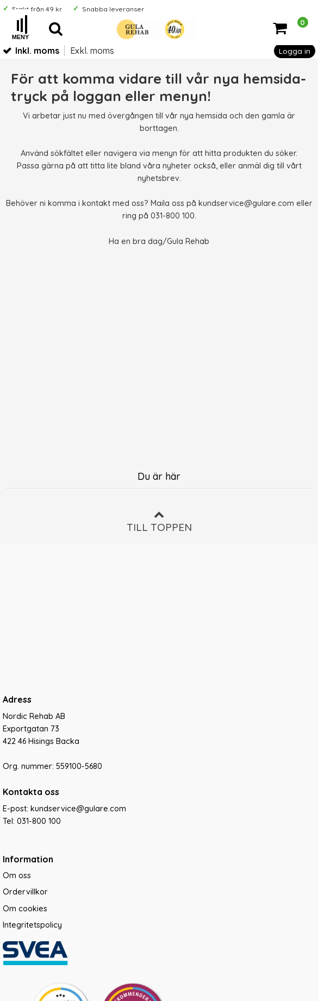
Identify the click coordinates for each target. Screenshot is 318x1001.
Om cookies (25, 909)
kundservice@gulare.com (246, 203)
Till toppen (159, 521)
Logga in (294, 50)
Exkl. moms (92, 50)
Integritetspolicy (32, 925)
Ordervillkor (25, 892)
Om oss (17, 875)
